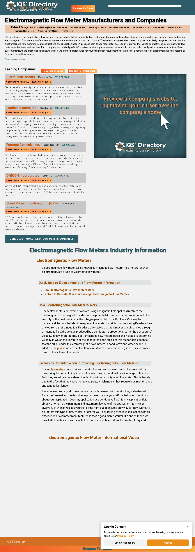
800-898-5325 (69, 145)
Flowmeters (68, 31)
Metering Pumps (96, 27)
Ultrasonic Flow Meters (48, 31)
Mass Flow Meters (156, 27)
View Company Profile (17, 82)
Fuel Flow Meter (175, 27)
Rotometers (138, 27)
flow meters (57, 369)
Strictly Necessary (125, 542)
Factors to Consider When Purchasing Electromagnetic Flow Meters (86, 294)
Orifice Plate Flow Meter (118, 27)
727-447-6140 (62, 176)
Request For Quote (83, 8)
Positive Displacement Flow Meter (52, 27)
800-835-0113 (13, 207)
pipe (59, 348)
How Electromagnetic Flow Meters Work (68, 290)
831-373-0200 (62, 77)
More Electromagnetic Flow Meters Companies (41, 239)
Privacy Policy (125, 535)
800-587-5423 (62, 108)
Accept (168, 542)
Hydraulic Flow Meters (24, 31)
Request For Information (82, 71)
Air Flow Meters (78, 27)
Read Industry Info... (16, 59)
